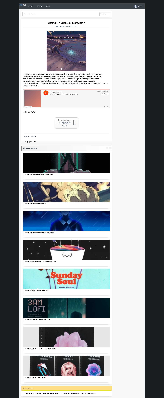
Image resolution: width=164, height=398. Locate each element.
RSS (54, 6)
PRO (26, 6)
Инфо (37, 6)
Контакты (45, 6)
